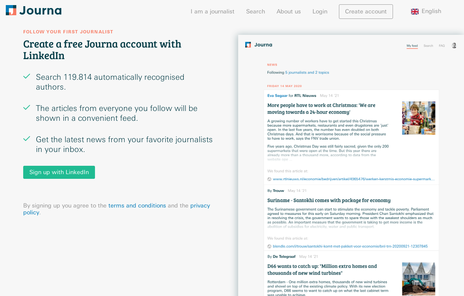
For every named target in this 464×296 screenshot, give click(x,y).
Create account (366, 11)
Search (255, 11)
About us (289, 11)
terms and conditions (137, 205)
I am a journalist (213, 11)
